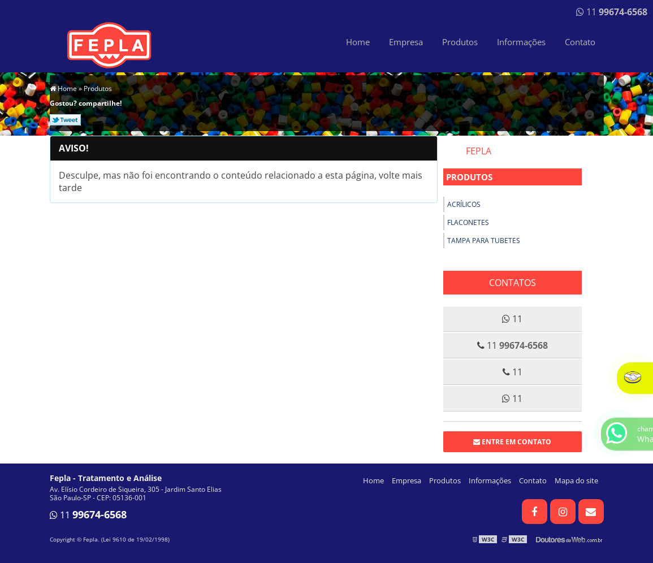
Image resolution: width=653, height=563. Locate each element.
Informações (521, 41)
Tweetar (65, 119)
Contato (580, 41)
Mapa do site (576, 480)
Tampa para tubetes (483, 240)
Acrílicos (464, 204)
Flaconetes (468, 222)
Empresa (406, 41)
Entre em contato (512, 442)
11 (611, 12)
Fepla (478, 151)
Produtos (460, 41)
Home (358, 41)
